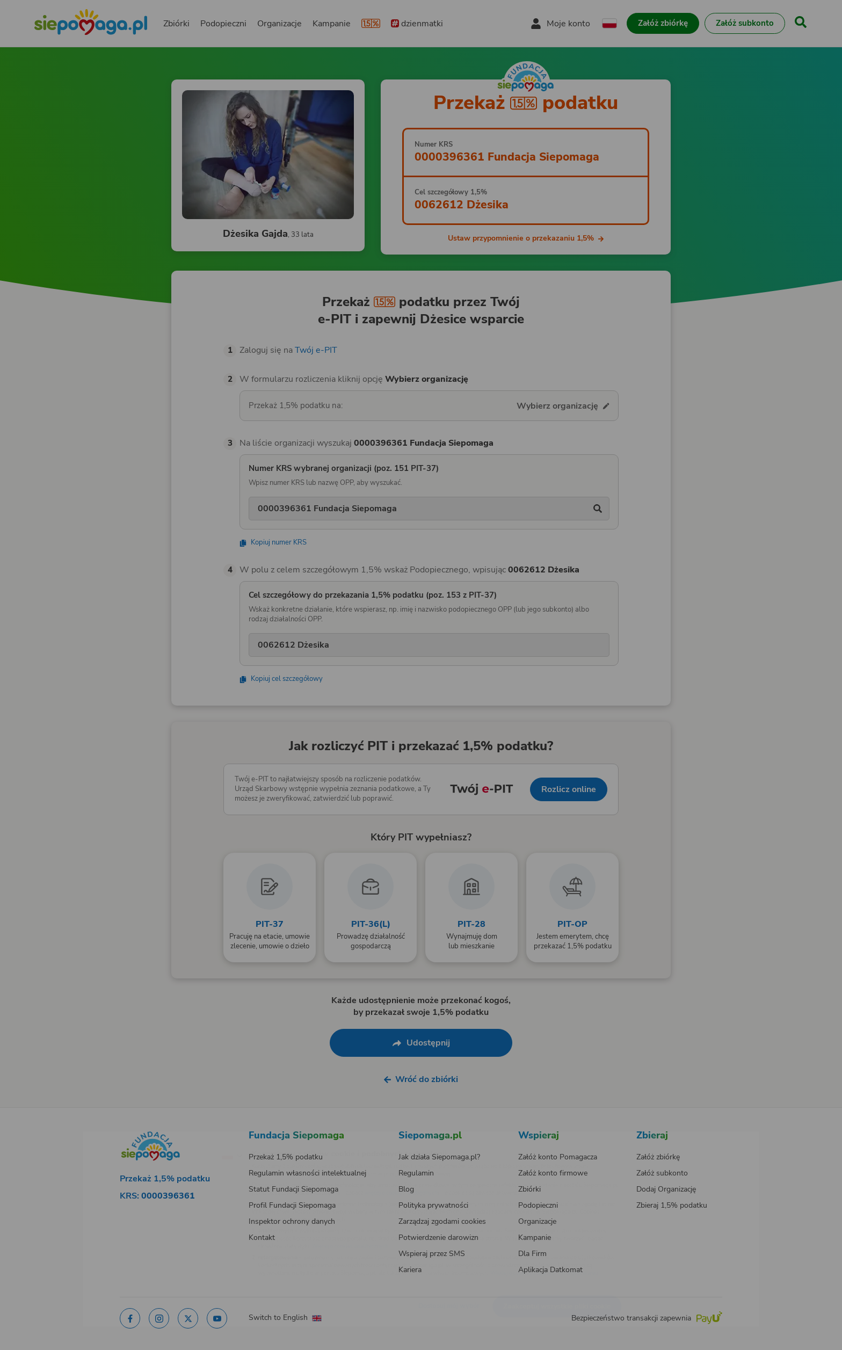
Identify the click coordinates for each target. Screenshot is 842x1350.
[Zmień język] (185, 1137)
